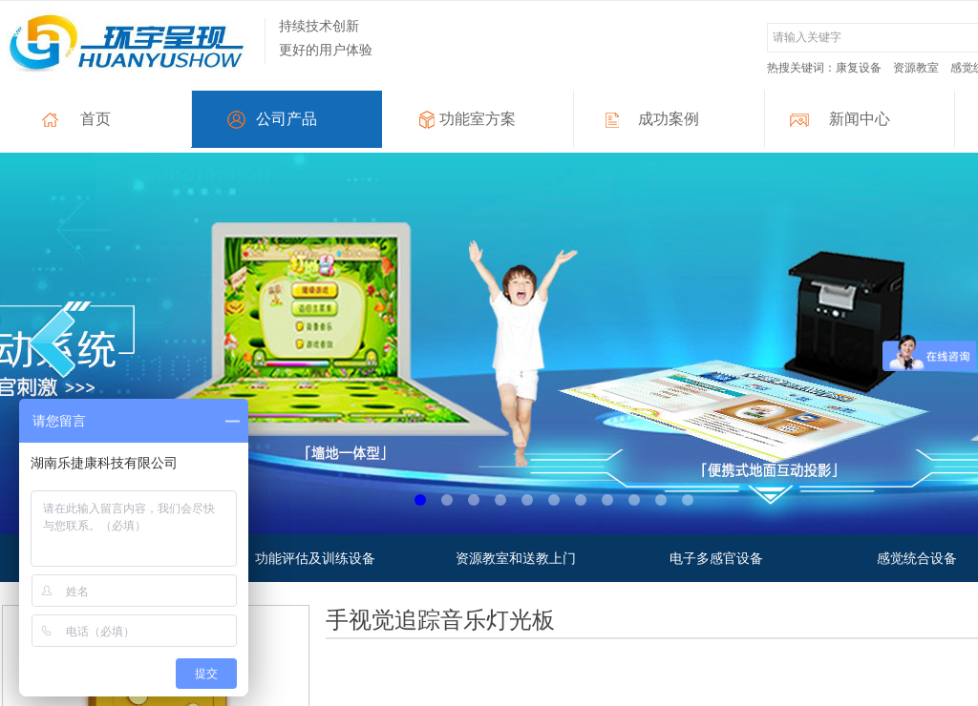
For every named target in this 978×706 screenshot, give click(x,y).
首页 (95, 119)
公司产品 (286, 119)
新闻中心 (859, 119)
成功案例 (668, 119)
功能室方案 (477, 119)
